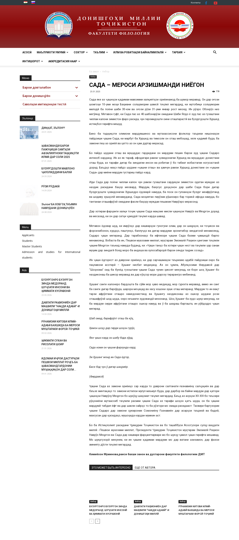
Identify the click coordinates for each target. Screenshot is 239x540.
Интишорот (32, 61)
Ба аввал (94, 71)
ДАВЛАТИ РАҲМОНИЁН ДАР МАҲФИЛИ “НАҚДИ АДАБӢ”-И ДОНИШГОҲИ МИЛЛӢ (151, 510)
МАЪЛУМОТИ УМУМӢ (52, 52)
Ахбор (93, 77)
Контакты (196, 2)
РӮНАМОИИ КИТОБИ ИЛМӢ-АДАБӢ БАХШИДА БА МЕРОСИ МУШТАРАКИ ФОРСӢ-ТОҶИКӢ (196, 510)
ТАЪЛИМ (100, 52)
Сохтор (81, 52)
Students (27, 241)
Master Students (32, 246)
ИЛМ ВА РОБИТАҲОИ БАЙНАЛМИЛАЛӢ (140, 52)
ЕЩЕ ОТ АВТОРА (145, 467)
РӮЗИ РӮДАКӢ (50, 186)
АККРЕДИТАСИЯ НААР (64, 61)
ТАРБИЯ (178, 52)
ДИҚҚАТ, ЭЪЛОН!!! (53, 127)
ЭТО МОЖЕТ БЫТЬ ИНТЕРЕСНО (110, 467)
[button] (214, 52)
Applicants (28, 235)
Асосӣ (27, 52)
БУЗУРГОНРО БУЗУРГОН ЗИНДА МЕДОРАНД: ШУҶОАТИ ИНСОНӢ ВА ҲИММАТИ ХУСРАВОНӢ (108, 510)
